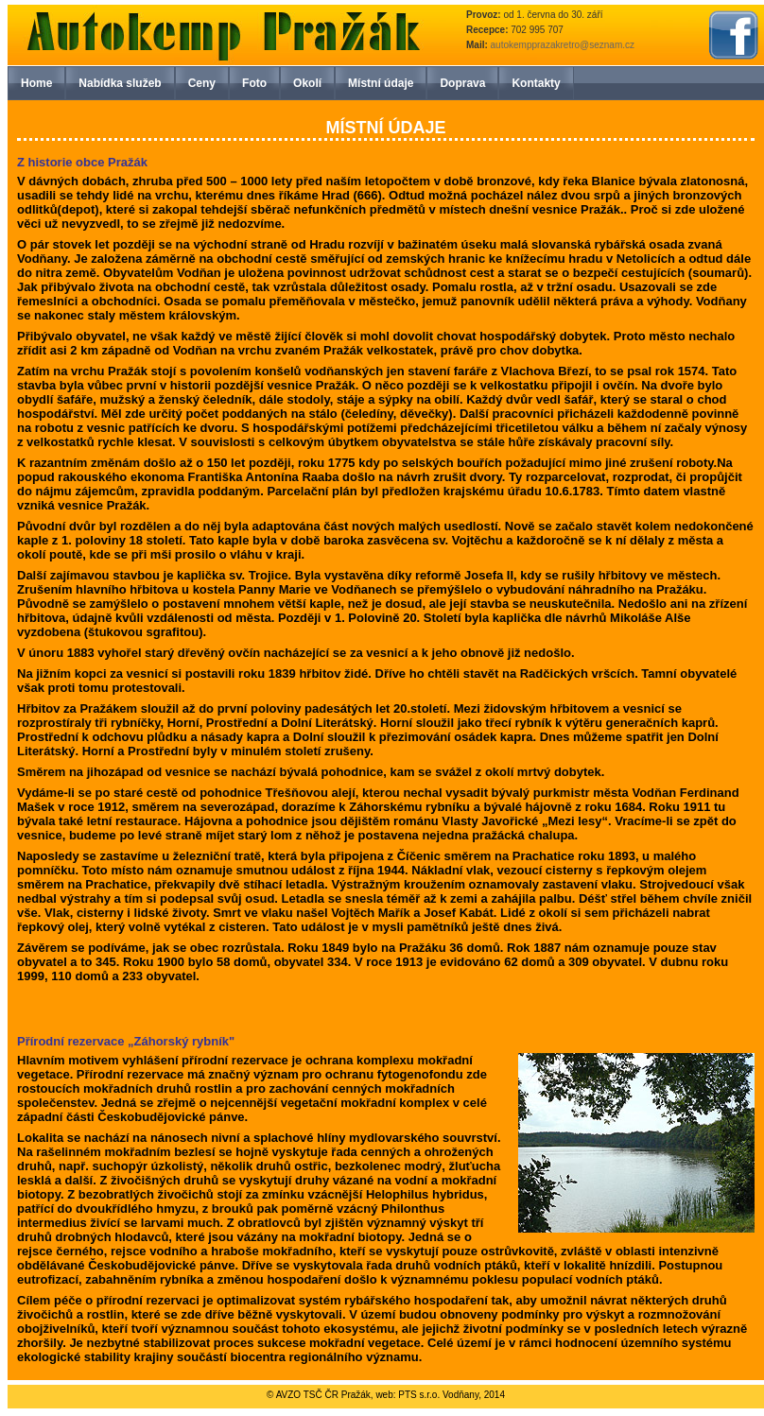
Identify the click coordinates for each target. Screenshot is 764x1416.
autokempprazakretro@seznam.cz (562, 45)
